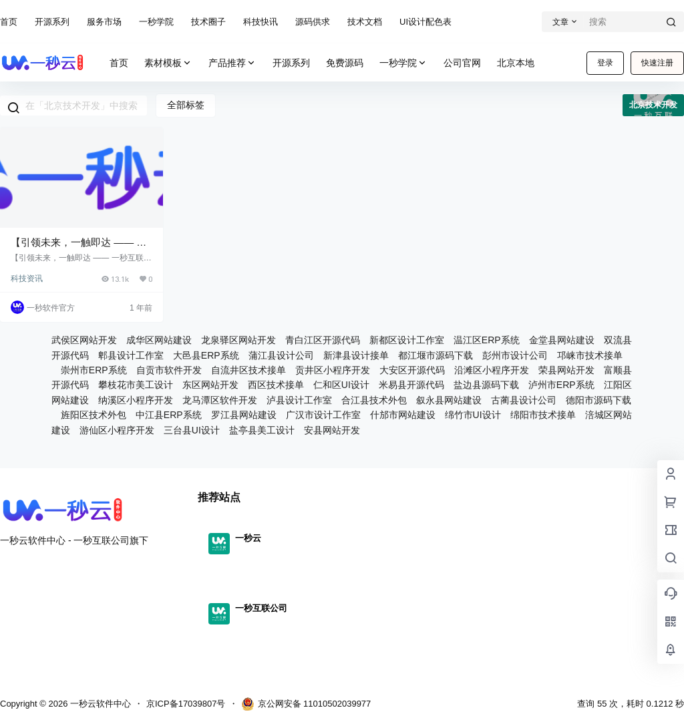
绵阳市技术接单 (543, 414)
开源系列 (52, 22)
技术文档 (364, 22)
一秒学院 (156, 22)
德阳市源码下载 (598, 400)
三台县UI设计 (192, 430)
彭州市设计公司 (515, 355)
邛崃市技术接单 (590, 355)
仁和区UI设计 (341, 384)
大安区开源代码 (412, 370)
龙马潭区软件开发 (219, 400)
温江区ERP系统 (487, 340)
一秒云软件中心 (99, 704)
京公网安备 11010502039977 (306, 704)
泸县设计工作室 (299, 400)
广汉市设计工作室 (323, 414)
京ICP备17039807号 (186, 704)
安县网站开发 (332, 430)
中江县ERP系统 (169, 414)
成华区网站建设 (159, 340)
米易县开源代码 (411, 384)
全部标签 (185, 105)
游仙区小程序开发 (116, 430)
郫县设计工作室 (131, 355)
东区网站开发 (210, 384)
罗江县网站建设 (244, 414)
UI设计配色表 (425, 22)
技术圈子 (208, 22)
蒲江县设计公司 (281, 355)
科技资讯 (27, 278)
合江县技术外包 (374, 400)
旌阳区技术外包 (93, 414)
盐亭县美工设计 (262, 430)
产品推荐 (232, 63)
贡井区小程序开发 (332, 370)
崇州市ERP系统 (94, 370)
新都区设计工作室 (406, 340)
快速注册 (657, 62)
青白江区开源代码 (322, 340)
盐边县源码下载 (486, 384)
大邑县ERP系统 (206, 355)
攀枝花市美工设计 (135, 384)
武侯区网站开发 (84, 340)
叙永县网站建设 (449, 400)
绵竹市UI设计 (473, 414)
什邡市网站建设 (403, 414)
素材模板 (168, 63)
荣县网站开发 (566, 370)
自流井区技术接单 (248, 370)
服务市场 (104, 22)
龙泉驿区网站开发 (238, 340)
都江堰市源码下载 (435, 355)
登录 (605, 62)
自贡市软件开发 (169, 370)
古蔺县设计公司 (523, 400)
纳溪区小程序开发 (135, 400)
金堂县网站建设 (561, 340)
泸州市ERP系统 (561, 384)
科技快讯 (260, 22)
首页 (8, 22)
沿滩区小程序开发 (491, 370)
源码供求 (312, 22)
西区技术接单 (276, 384)
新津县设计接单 (356, 355)
